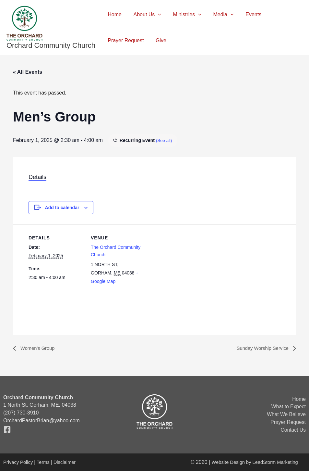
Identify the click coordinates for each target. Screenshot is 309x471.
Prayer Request (125, 40)
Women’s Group (38, 348)
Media (218, 15)
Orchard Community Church (50, 45)
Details (37, 177)
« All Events (27, 72)
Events (247, 14)
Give (158, 40)
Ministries (183, 15)
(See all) (164, 140)
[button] (155, 15)
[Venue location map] (187, 269)
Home (114, 14)
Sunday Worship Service (261, 348)
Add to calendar (62, 207)
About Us (145, 15)
